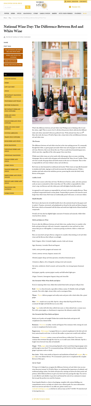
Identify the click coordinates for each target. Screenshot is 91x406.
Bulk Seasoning (10, 145)
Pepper (6, 14)
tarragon (79, 355)
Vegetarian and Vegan (13, 101)
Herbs (13, 14)
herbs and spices (10, 61)
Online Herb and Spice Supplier (13, 122)
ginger (43, 346)
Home (5, 18)
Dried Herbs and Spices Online (13, 176)
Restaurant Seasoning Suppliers (13, 96)
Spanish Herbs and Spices (11, 171)
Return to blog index (42, 399)
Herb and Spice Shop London (12, 128)
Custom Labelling (11, 133)
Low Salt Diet (9, 87)
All (6, 75)
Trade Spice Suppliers (12, 137)
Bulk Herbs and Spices (13, 141)
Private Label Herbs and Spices (13, 182)
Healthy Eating (10, 79)
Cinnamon (43, 338)
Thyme (40, 296)
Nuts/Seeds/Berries (66, 14)
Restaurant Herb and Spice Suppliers (12, 110)
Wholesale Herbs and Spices (12, 150)
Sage (37, 308)
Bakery (54, 14)
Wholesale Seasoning (13, 156)
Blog (85, 14)
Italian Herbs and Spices (11, 160)
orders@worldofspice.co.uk (40, 389)
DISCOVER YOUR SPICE (13, 3)
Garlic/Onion (45, 14)
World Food (9, 193)
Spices (19, 14)
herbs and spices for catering (13, 56)
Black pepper (45, 331)
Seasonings (27, 14)
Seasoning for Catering (10, 188)
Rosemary (43, 325)
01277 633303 (72, 389)
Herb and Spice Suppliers (10, 116)
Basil (38, 289)
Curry (36, 14)
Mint (38, 302)
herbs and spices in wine (13, 65)
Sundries (78, 14)
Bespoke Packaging (12, 105)
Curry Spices (9, 166)
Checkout (82, 1)
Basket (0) (76, 6)
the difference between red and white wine (13, 51)
